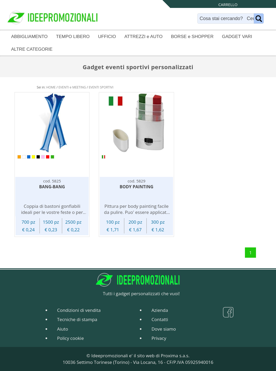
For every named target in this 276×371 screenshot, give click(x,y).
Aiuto (62, 329)
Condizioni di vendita (79, 310)
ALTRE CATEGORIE (31, 49)
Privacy (158, 338)
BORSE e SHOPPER (192, 36)
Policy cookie (70, 338)
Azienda (159, 310)
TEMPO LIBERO (73, 36)
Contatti (159, 319)
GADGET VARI (237, 36)
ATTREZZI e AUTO (143, 36)
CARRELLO (228, 4)
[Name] (259, 18)
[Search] (226, 18)
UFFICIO (107, 36)
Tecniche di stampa (77, 319)
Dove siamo (163, 329)
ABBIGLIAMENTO (29, 36)
